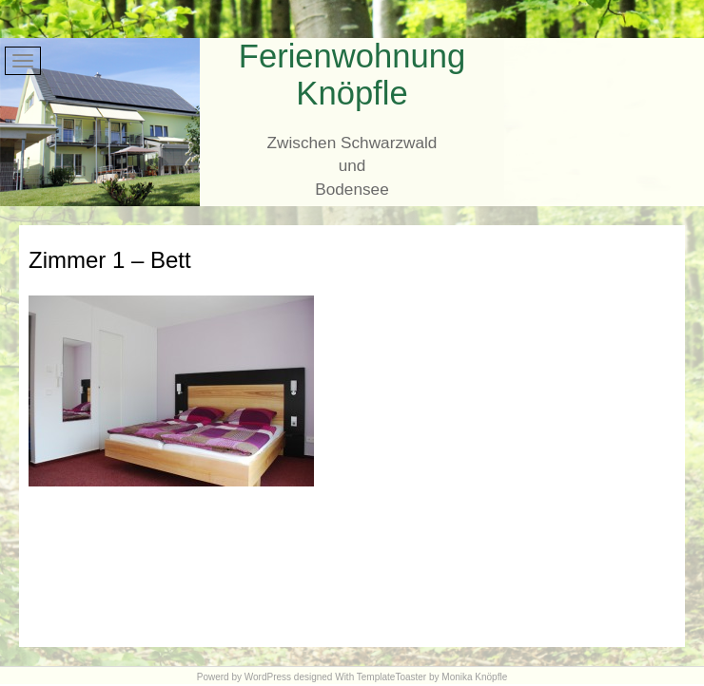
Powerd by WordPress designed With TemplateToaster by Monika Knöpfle (352, 677)
